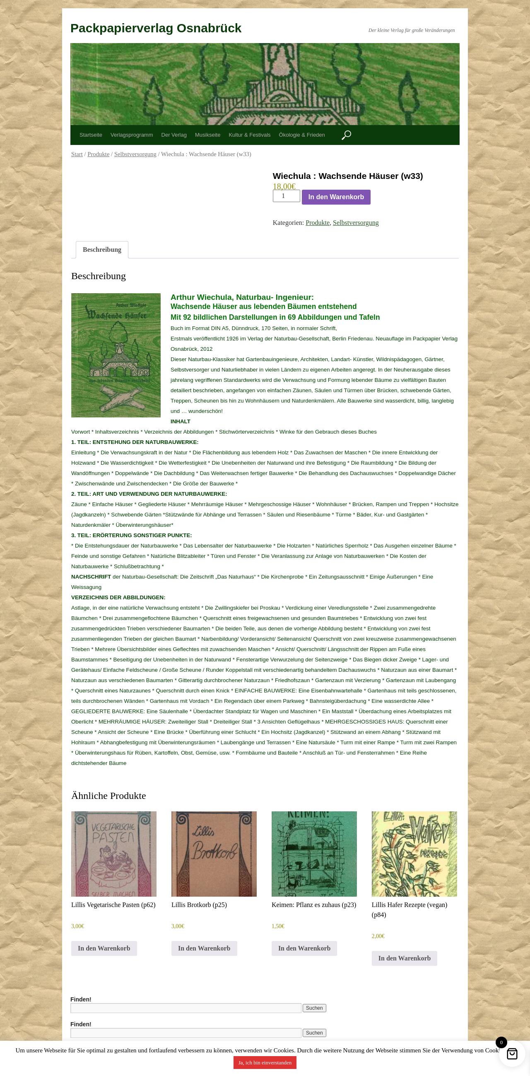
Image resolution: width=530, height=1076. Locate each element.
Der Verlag (174, 135)
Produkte (98, 154)
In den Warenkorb (336, 196)
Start (77, 154)
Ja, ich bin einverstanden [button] (265, 1062)
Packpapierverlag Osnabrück (156, 28)
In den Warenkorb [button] (104, 948)
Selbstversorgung (135, 154)
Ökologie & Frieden (302, 135)
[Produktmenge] (286, 196)
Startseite (91, 135)
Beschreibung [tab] (102, 249)
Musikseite (207, 135)
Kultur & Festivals (249, 135)
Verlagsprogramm (132, 135)
